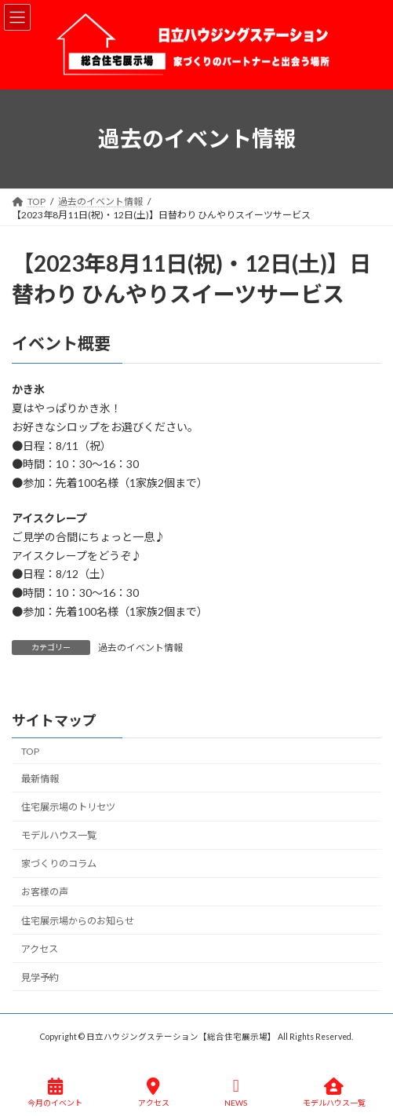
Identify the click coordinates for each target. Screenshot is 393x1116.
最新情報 (40, 779)
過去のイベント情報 (140, 647)
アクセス (39, 948)
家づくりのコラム (58, 863)
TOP (30, 750)
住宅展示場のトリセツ (68, 807)
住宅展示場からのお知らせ (77, 920)
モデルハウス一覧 (58, 835)
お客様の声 (44, 892)
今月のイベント (54, 1092)
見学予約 (40, 976)
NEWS (235, 1092)
